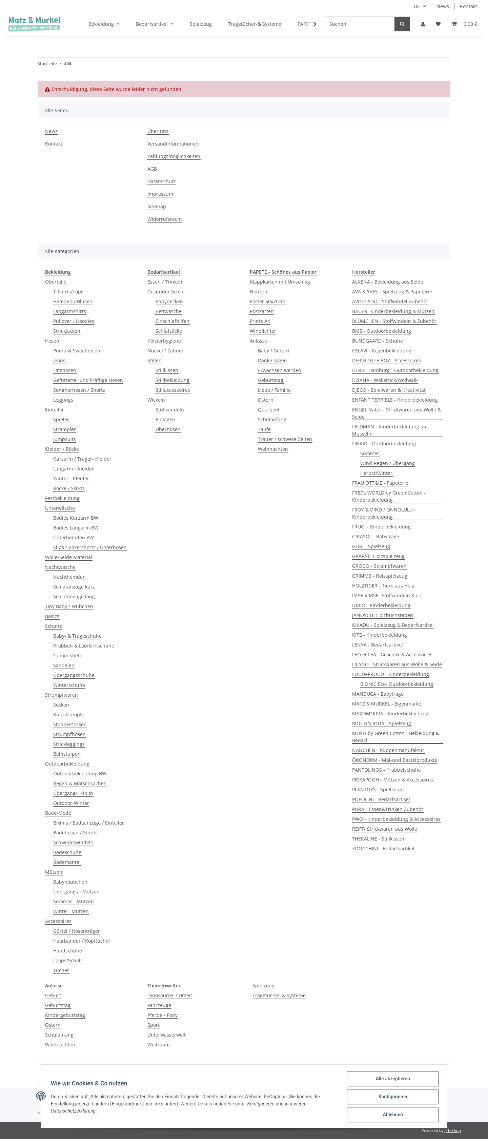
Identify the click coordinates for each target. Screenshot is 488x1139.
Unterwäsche (60, 508)
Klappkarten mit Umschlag (280, 281)
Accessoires (58, 921)
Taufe (264, 429)
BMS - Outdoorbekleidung (381, 331)
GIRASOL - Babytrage (375, 536)
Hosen (52, 340)
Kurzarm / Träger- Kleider (82, 459)
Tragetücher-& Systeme (279, 995)
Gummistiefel (68, 655)
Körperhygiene (164, 340)
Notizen (258, 291)
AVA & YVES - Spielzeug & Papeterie (392, 291)
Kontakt (468, 6)
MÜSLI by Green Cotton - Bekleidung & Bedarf (395, 737)
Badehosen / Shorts (75, 832)
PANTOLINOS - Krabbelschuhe (386, 770)
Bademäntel (67, 862)
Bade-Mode (58, 813)
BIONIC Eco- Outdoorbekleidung (396, 684)
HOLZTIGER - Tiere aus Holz (383, 585)
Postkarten (262, 311)
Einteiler (54, 409)
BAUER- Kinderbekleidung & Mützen (393, 311)
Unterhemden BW (73, 537)
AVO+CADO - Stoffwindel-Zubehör (390, 301)
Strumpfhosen (69, 734)
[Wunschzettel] (438, 24)
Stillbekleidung (172, 380)
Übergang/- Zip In (73, 793)
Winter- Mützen (71, 911)
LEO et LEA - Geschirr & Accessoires (392, 654)
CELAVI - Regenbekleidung (381, 350)
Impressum (160, 194)
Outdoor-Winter (71, 803)
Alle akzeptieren (391, 1079)
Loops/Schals (68, 960)
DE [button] (417, 6)
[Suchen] (359, 24)
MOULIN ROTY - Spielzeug (381, 723)
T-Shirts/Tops (68, 291)
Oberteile (55, 281)
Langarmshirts (69, 311)
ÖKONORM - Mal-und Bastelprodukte (394, 760)
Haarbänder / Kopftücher (81, 941)
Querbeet (269, 409)
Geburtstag (270, 380)
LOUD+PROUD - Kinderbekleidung (390, 674)
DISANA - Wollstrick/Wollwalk (385, 380)
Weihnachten (273, 449)
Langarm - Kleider (73, 468)
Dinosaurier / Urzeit (169, 995)
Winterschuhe (69, 685)
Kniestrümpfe (68, 714)
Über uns (157, 131)
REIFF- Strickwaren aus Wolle (384, 829)
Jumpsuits (64, 439)
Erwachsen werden (279, 370)
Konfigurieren (391, 1097)
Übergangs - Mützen (76, 891)
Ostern (265, 400)
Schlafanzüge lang (74, 596)
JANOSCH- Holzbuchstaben (382, 615)
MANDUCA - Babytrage (378, 694)
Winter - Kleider (71, 478)
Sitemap (156, 206)
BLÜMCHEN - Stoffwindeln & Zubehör (394, 321)
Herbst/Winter (376, 473)
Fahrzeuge (159, 1005)
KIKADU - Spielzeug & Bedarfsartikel (393, 625)
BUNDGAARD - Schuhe (377, 340)
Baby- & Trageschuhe (77, 636)
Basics (52, 616)
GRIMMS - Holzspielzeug (379, 576)
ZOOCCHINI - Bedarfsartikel (383, 848)
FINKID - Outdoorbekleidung (384, 443)
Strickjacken (66, 331)
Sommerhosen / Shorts (79, 390)
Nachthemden (69, 577)
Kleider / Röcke (62, 449)
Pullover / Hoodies (73, 321)
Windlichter (263, 331)
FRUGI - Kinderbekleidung (381, 526)
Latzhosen (64, 370)
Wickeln (156, 400)
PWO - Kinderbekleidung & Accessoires (396, 819)
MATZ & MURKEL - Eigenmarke (386, 703)
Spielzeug (263, 985)
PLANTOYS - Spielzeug (377, 789)
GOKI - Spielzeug (371, 546)
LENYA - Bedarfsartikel (377, 644)
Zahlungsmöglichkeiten (173, 156)
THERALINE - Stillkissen (378, 838)
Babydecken (169, 301)
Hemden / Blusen (73, 301)
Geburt (53, 995)
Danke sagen (272, 360)
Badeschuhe (67, 852)
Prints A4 (260, 321)
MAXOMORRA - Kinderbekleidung (390, 713)
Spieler (61, 419)
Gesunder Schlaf (166, 291)
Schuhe (53, 626)
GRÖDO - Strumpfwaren (379, 566)
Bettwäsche (169, 311)
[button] (422, 24)
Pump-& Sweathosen (76, 350)
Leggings (63, 400)
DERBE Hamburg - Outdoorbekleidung (395, 370)
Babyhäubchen (70, 882)
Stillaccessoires (173, 390)
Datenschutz (161, 181)
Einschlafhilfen (172, 321)
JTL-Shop (453, 1130)
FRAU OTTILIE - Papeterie (380, 483)
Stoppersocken (70, 724)
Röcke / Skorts (69, 488)
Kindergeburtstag (65, 1015)
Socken (61, 704)
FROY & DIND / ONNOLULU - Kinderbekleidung (384, 513)
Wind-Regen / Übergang (387, 463)
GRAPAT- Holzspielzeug (378, 556)
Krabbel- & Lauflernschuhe (83, 645)
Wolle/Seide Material (68, 557)
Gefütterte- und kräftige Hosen (88, 380)
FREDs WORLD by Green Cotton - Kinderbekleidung (389, 496)
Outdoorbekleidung (67, 763)
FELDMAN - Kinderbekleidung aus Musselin (390, 430)
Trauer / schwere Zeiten (285, 439)
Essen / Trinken (164, 281)
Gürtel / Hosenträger (76, 931)
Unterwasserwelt (166, 1034)
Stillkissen (167, 370)
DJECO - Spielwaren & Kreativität (389, 390)
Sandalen (64, 665)
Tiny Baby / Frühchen (69, 606)
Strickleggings (69, 744)
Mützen (53, 872)
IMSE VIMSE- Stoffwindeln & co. (387, 595)
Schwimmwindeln (73, 842)
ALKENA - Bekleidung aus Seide (387, 281)
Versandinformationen (173, 143)
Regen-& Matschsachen (80, 783)
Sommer (369, 453)
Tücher (61, 970)
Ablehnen (392, 1115)
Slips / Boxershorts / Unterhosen (90, 547)
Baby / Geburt (273, 350)
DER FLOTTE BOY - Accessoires (386, 360)
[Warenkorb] (464, 24)
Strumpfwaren (61, 695)
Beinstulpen (67, 754)
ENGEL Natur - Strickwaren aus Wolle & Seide (396, 413)
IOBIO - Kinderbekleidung (381, 605)
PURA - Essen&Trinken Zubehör (387, 809)
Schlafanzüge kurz (74, 586)
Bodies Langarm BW (76, 527)
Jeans (59, 360)
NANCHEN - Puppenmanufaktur (388, 750)
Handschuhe (67, 950)
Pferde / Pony (162, 1015)
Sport (153, 1025)
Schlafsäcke (169, 331)
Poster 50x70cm (267, 301)
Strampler (64, 429)
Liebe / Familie (274, 390)
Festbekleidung (62, 498)
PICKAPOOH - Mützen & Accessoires (392, 779)
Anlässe (258, 340)
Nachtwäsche (60, 567)
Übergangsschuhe (74, 675)
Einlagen (165, 419)
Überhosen (168, 429)
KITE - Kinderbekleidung (379, 635)
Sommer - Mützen (73, 901)
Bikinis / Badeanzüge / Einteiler (88, 822)
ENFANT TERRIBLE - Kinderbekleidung (395, 400)
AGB (152, 169)
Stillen (154, 360)
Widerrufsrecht (164, 219)
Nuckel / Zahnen (166, 350)
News (442, 6)
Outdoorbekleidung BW (79, 773)
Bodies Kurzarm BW (75, 518)
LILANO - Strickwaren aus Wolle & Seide (397, 664)
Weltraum (158, 1044)
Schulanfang (272, 419)
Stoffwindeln (170, 409)
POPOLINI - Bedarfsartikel (381, 799)
